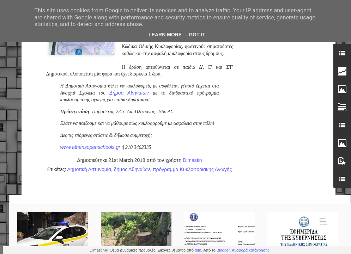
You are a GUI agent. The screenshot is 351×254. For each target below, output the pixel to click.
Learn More (165, 34)
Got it (197, 34)
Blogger (223, 250)
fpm (198, 250)
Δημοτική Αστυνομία (89, 55)
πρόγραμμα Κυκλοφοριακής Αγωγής (192, 55)
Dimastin (192, 46)
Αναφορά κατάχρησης (251, 250)
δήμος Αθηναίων (132, 55)
